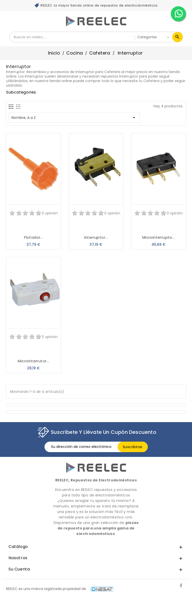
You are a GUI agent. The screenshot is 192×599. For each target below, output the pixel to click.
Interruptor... (96, 237)
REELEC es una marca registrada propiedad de (59, 588)
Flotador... (33, 237)
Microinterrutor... (33, 361)
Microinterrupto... (158, 237)
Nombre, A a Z (74, 118)
